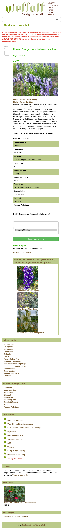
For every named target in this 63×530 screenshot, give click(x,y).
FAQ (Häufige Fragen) (16, 451)
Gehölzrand (8, 352)
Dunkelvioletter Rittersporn (28, 291)
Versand (10, 447)
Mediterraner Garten (12, 373)
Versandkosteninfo (20, 475)
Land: (6, 47)
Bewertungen (8, 513)
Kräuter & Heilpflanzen (13, 361)
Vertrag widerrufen (14, 459)
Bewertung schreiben (22, 252)
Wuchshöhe (8, 393)
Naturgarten (8, 349)
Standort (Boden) (11, 402)
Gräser (6, 357)
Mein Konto (9, 25)
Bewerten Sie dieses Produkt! (16, 517)
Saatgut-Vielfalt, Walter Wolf (33, 525)
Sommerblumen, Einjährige (15, 364)
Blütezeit (7, 395)
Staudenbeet (9, 344)
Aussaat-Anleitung (11, 407)
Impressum (11, 432)
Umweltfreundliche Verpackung (20, 424)
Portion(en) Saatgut (36, 230)
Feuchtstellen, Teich (12, 359)
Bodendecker (9, 369)
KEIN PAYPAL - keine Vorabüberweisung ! (24, 428)
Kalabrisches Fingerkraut (27, 309)
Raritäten (7, 376)
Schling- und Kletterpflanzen (15, 366)
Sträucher (8, 354)
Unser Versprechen (15, 420)
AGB (9, 443)
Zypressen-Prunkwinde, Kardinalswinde (20, 503)
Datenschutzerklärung (16, 455)
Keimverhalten (10, 405)
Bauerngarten (9, 371)
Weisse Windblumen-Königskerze (30, 333)
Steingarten (8, 347)
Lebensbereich (10, 390)
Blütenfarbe (8, 397)
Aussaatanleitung (14, 439)
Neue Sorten (8, 483)
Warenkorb (24, 25)
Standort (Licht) (10, 400)
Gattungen (8, 388)
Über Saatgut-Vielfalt (15, 435)
